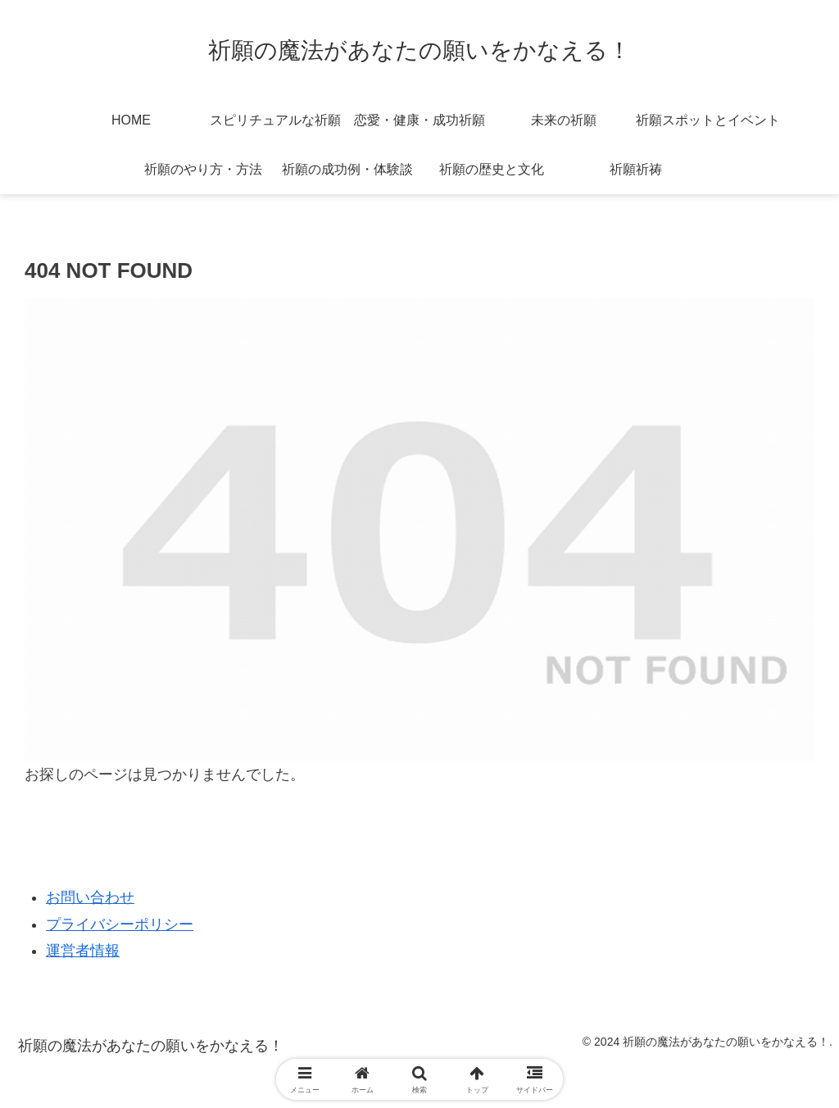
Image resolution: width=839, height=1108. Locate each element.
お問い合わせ (90, 897)
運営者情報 (83, 950)
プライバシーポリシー (119, 924)
